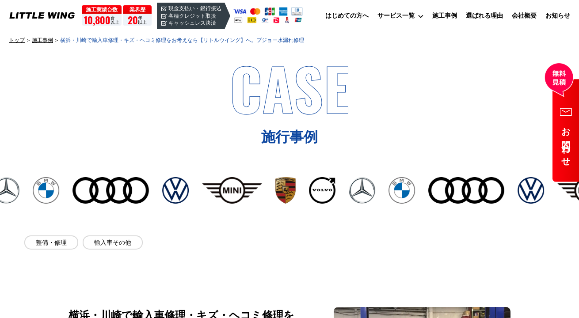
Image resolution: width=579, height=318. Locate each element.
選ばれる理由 (484, 15)
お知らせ (557, 15)
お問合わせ (566, 142)
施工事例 (444, 15)
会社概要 (524, 15)
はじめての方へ (347, 15)
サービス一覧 (396, 15)
